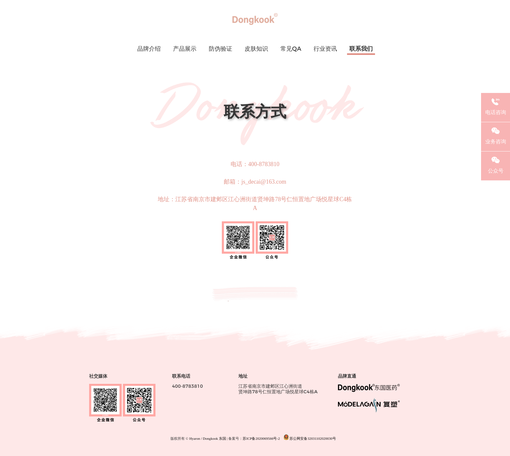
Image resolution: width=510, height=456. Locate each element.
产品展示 (184, 49)
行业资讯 (325, 49)
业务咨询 (495, 134)
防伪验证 (220, 49)
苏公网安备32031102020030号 (310, 437)
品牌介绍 (149, 49)
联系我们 (361, 49)
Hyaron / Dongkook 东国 (207, 439)
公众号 (495, 164)
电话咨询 (495, 105)
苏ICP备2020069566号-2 (261, 439)
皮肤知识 (256, 49)
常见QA (290, 49)
